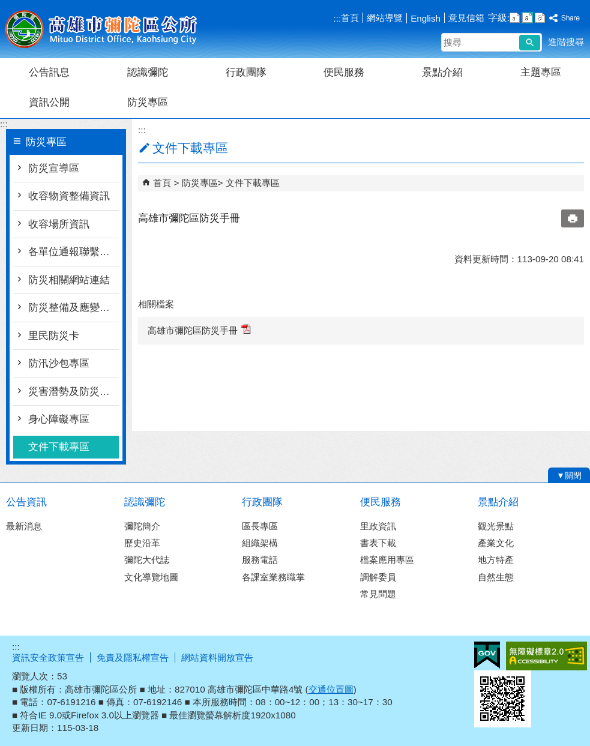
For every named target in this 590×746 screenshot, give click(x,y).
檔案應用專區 (387, 560)
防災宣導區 (53, 168)
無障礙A (546, 656)
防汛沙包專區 (58, 363)
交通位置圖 (331, 689)
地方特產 (496, 560)
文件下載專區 (58, 447)
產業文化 (496, 543)
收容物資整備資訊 (69, 196)
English (426, 18)
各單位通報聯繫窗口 (73, 251)
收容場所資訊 (58, 224)
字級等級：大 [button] (540, 18)
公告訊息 (49, 72)
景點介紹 (442, 72)
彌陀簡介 (142, 526)
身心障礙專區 (58, 419)
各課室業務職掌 (273, 577)
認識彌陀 (147, 72)
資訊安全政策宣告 (48, 657)
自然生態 (496, 577)
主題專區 (540, 72)
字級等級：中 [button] (527, 17)
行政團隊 (246, 72)
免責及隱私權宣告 (133, 657)
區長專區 (260, 526)
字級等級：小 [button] (515, 18)
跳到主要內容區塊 (6, 6)
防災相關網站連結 (69, 280)
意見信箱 (466, 18)
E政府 (487, 655)
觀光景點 (496, 526)
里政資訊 (378, 526)
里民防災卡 (53, 335)
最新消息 (24, 526)
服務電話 (260, 560)
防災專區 (147, 102)
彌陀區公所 (101, 29)
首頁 (350, 18)
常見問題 (378, 594)
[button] (529, 42)
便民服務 (344, 72)
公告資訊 (26, 502)
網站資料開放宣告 (217, 657)
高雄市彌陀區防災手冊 (199, 329)
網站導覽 (385, 18)
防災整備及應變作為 (73, 307)
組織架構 (260, 543)
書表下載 (378, 543)
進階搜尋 (566, 42)
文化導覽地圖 (151, 577)
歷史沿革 (142, 543)
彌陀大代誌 (146, 560)
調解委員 (378, 577)
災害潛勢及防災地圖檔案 (73, 391)
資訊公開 (49, 102)
